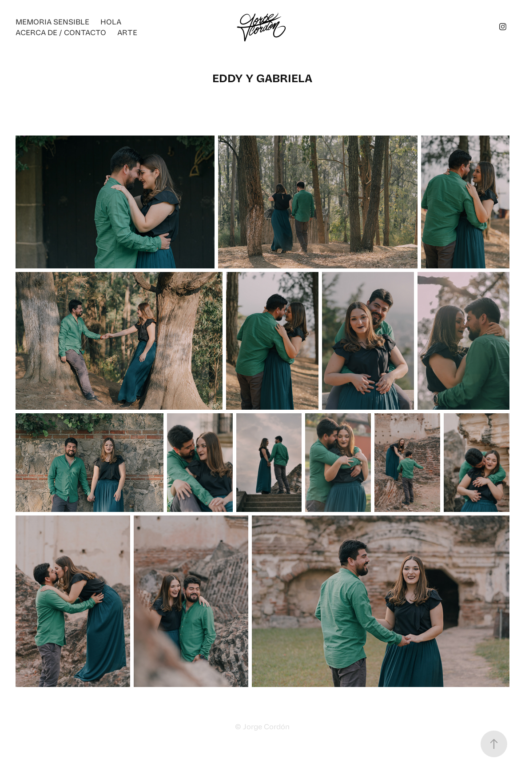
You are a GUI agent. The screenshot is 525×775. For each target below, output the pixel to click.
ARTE (127, 32)
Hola (110, 21)
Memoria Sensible (52, 21)
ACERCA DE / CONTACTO (61, 32)
